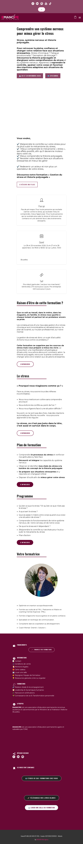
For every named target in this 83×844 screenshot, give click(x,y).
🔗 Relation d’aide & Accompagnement (28, 687)
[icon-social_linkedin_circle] (37, 3)
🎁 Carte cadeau (19, 670)
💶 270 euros (53, 76)
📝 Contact (17, 661)
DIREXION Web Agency (42, 839)
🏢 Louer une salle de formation (41, 807)
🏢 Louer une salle (20, 672)
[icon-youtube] (46, 3)
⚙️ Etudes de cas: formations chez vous (41, 778)
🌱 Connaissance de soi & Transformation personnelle (33, 696)
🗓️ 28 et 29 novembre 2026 (30, 76)
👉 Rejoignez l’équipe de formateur (26, 675)
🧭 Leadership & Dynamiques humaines (28, 690)
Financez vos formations (41, 650)
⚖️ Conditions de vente (22, 664)
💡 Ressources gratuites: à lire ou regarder (29, 678)
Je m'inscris (25, 364)
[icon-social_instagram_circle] (41, 3)
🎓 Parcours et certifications (24, 693)
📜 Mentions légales (20, 667)
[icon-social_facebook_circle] (33, 3)
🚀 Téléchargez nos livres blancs (42, 798)
